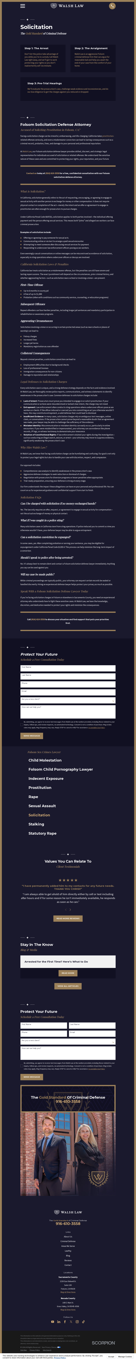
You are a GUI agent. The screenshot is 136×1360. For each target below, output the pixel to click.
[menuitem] (66, 760)
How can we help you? (31, 707)
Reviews (68, 1260)
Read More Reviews (68, 918)
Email (24, 691)
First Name (26, 667)
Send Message (32, 736)
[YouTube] (52, 1321)
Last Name (26, 675)
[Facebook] (64, 1321)
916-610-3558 (68, 1101)
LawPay (68, 1251)
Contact (68, 1265)
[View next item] (70, 910)
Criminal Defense (68, 1241)
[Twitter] (71, 1321)
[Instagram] (77, 1321)
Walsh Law (27, 151)
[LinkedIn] (58, 1321)
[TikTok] (83, 1321)
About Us (68, 1236)
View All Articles (68, 986)
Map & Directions (68, 1292)
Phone (24, 683)
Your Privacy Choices (51, 1347)
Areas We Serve (68, 1246)
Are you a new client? (31, 699)
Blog (68, 1255)
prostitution (107, 136)
